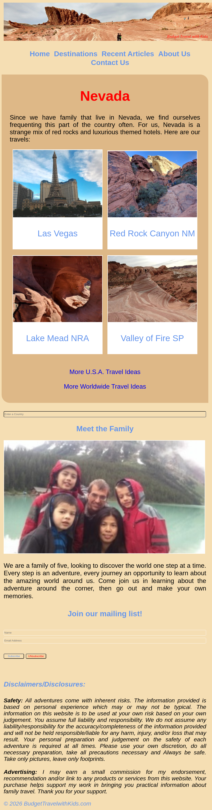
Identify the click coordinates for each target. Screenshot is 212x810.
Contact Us (110, 62)
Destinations (75, 54)
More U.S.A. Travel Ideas (104, 371)
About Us (174, 54)
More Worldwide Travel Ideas (105, 386)
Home (40, 54)
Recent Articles (128, 54)
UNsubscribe (36, 656)
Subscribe (14, 656)
